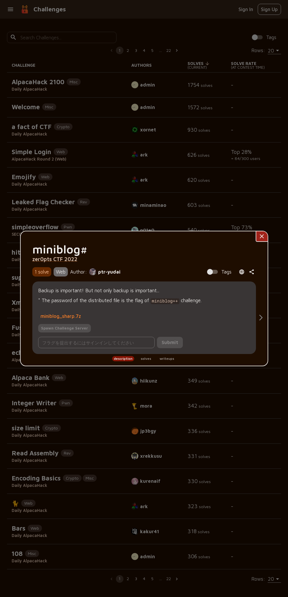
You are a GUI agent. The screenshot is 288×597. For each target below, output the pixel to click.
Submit (170, 342)
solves (146, 358)
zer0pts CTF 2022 (54, 259)
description (123, 358)
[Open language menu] (241, 272)
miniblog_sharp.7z (60, 315)
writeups (167, 358)
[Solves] (261, 317)
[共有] (251, 272)
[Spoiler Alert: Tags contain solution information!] (218, 272)
